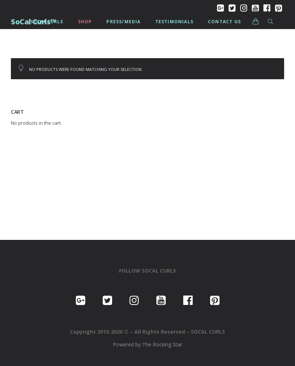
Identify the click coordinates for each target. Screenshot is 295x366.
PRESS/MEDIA (123, 22)
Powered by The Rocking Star (147, 344)
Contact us (224, 22)
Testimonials (174, 22)
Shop (85, 22)
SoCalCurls (46, 22)
